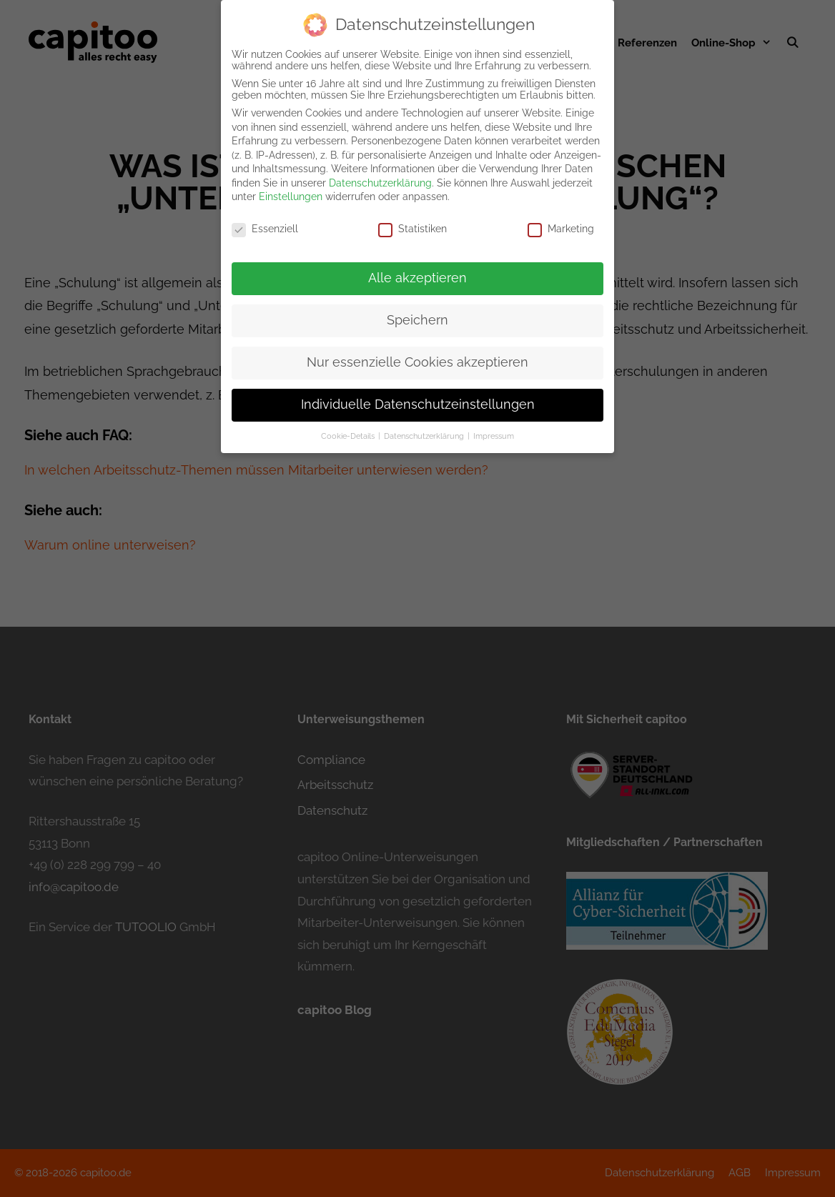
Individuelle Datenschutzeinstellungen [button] (418, 396)
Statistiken (412, 221)
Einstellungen (290, 189)
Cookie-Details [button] (349, 428)
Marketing (561, 221)
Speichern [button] (417, 312)
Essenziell (265, 221)
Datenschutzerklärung (380, 175)
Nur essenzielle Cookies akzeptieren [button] (417, 354)
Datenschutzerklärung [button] (425, 428)
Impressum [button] (493, 428)
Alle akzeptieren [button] (417, 270)
